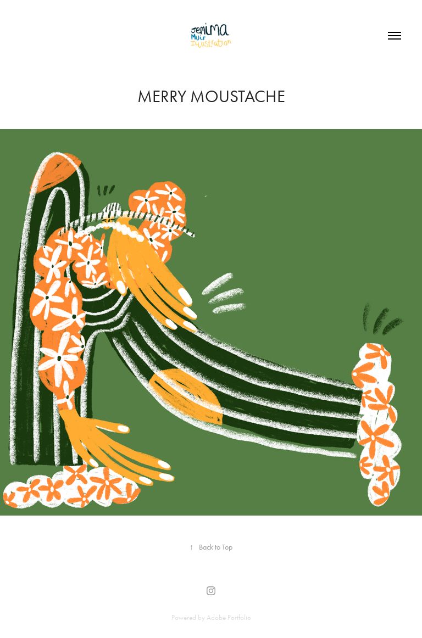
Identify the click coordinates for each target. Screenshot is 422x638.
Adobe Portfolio (229, 617)
